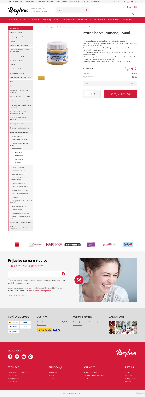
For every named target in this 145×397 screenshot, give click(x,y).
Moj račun (53, 372)
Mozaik (12, 82)
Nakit (56, 20)
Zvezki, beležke (17, 136)
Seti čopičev (17, 163)
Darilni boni (12, 375)
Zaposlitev (129, 375)
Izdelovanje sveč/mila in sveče (19, 101)
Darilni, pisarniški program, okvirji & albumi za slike (20, 228)
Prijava (134, 14)
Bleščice (12, 41)
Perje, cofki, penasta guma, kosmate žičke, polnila (18, 112)
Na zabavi (15, 197)
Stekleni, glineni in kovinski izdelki (20, 77)
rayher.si (40, 27)
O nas (127, 372)
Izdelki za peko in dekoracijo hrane (20, 222)
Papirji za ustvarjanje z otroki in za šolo (21, 202)
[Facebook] (124, 1)
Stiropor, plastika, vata (17, 124)
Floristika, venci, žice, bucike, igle (20, 128)
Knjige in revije (113, 20)
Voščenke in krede (18, 174)
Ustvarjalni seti (128, 20)
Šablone (12, 64)
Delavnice (50, 2)
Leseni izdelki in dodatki (17, 69)
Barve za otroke (17, 149)
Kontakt (64, 2)
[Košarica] (128, 7)
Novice (58, 2)
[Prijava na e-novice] (63, 274)
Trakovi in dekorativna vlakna (19, 45)
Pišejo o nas (85, 2)
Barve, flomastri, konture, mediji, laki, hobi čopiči (20, 51)
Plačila (51, 375)
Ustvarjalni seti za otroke (20, 190)
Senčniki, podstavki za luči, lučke (20, 96)
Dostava (52, 378)
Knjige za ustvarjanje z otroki (21, 213)
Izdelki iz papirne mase (17, 73)
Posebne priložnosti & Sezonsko (74, 20)
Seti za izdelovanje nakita (20, 194)
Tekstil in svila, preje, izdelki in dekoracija (19, 91)
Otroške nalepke (17, 210)
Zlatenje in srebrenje (16, 60)
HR (114, 2)
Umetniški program (97, 20)
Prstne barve (18, 152)
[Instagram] (128, 1)
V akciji (15, 2)
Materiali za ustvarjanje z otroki (19, 144)
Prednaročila (41, 2)
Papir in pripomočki (17, 20)
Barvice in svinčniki (18, 167)
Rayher (134, 77)
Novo (21, 2)
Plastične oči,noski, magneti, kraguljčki (18, 118)
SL (111, 2)
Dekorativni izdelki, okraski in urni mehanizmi (20, 106)
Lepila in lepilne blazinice (17, 37)
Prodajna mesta (74, 2)
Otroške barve (18, 156)
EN (118, 2)
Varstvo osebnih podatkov (94, 375)
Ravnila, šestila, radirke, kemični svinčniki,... (18, 179)
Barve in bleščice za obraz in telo (20, 217)
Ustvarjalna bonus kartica (17, 372)
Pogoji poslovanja (90, 372)
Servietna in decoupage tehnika (19, 56)
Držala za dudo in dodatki (20, 187)
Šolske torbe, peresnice (19, 140)
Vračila (86, 378)
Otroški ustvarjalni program (19, 132)
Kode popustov (30, 2)
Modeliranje (46, 20)
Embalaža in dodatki (16, 32)
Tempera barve (19, 159)
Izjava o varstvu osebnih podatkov (40, 291)
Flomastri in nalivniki (18, 171)
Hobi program (33, 20)
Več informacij (41, 325)
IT (120, 2)
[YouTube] (131, 1)
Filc (11, 86)
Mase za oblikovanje (18, 183)
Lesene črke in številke (19, 206)
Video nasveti (95, 2)
